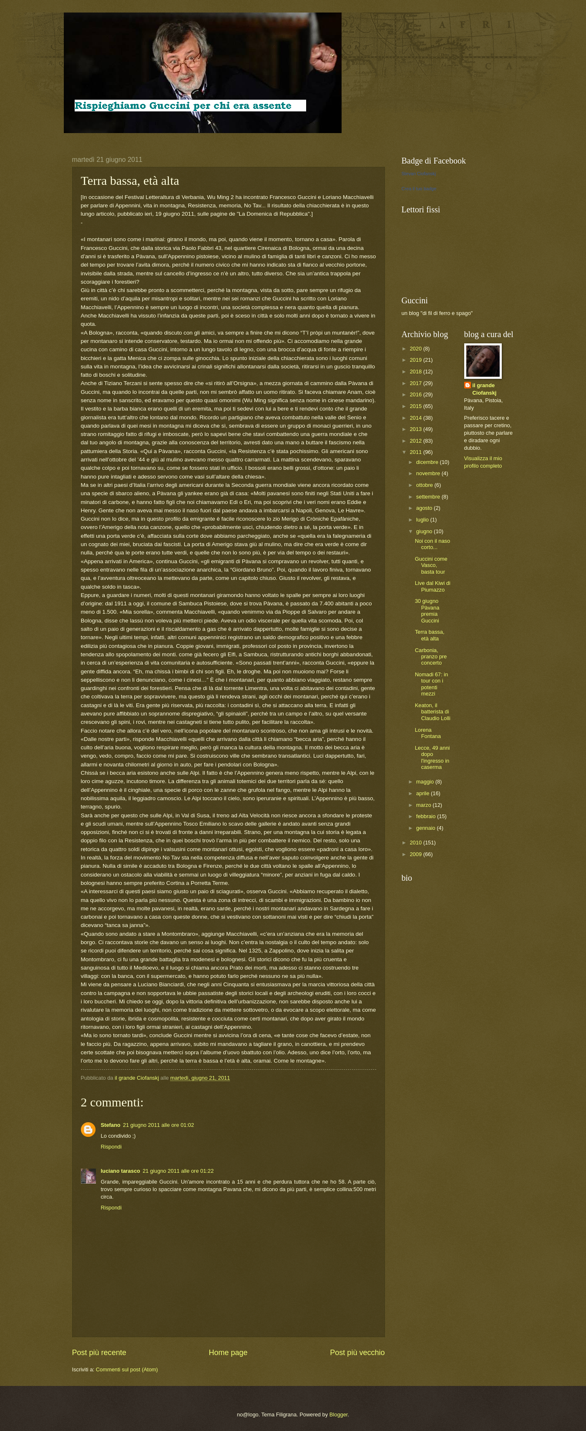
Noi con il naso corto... (432, 544)
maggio (425, 781)
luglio (423, 519)
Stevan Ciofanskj (419, 173)
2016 (416, 394)
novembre (429, 473)
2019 (416, 360)
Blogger (338, 1414)
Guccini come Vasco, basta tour (431, 565)
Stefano (111, 1125)
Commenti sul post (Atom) (127, 1369)
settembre (429, 497)
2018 (416, 371)
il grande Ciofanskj (485, 389)
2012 (416, 441)
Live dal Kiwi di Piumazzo (432, 586)
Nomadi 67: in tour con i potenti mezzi (431, 684)
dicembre (428, 462)
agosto (425, 508)
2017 (416, 383)
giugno (425, 531)
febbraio (426, 816)
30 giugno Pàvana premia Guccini (427, 610)
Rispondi (111, 1147)
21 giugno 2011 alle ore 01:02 (158, 1125)
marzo (424, 805)
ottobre (425, 485)
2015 (416, 406)
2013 (416, 429)
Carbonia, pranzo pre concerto (431, 656)
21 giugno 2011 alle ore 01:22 (178, 1171)
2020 (416, 348)
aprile (423, 793)
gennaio (426, 828)
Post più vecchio (357, 1352)
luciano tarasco (120, 1171)
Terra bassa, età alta (430, 635)
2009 (416, 854)
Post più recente (99, 1352)
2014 (416, 418)
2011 (416, 452)
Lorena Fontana (428, 733)
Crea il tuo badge (419, 188)
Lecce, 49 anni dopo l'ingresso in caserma (432, 757)
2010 (416, 842)
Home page (228, 1352)
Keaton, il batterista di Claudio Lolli (432, 711)
